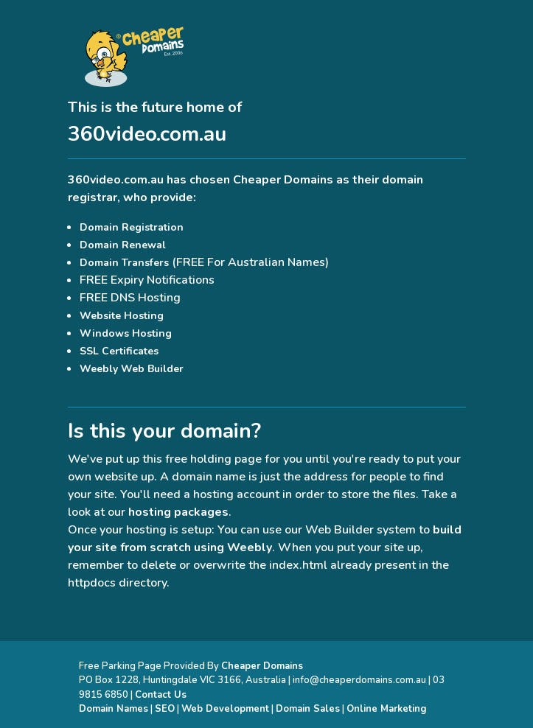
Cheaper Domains (283, 180)
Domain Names (113, 708)
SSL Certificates (119, 351)
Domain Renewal (123, 245)
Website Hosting (122, 316)
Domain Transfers (124, 263)
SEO (165, 708)
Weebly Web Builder (132, 369)
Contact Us (161, 694)
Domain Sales (308, 708)
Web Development (225, 708)
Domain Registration (132, 227)
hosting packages (178, 512)
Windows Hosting (126, 333)
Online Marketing (386, 708)
